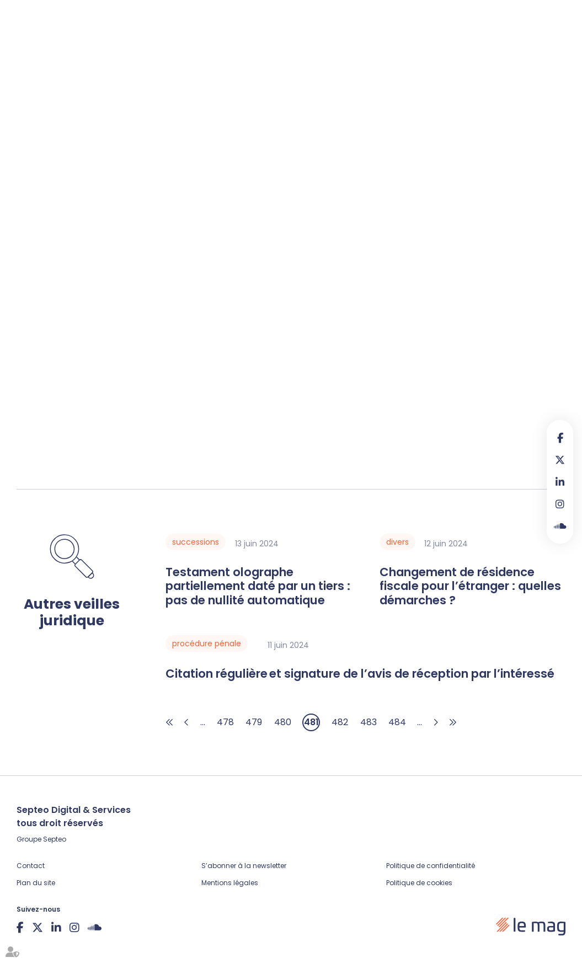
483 (368, 722)
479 (253, 722)
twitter (560, 460)
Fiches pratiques (190, 46)
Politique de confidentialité (430, 865)
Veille (251, 46)
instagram (560, 504)
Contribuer (490, 47)
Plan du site (36, 882)
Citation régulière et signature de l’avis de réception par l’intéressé (359, 674)
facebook (560, 437)
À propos (415, 46)
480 (282, 722)
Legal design (355, 46)
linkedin (560, 482)
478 (225, 722)
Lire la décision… (50, 414)
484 (397, 722)
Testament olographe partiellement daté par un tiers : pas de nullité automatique (257, 586)
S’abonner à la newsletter (243, 865)
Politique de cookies (419, 882)
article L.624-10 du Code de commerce (156, 268)
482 (340, 722)
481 (311, 722)
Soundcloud (560, 526)
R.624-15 (483, 348)
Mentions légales (229, 882)
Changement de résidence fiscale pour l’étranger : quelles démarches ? (470, 586)
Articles (125, 46)
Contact (31, 865)
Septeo (54, 839)
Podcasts (295, 46)
